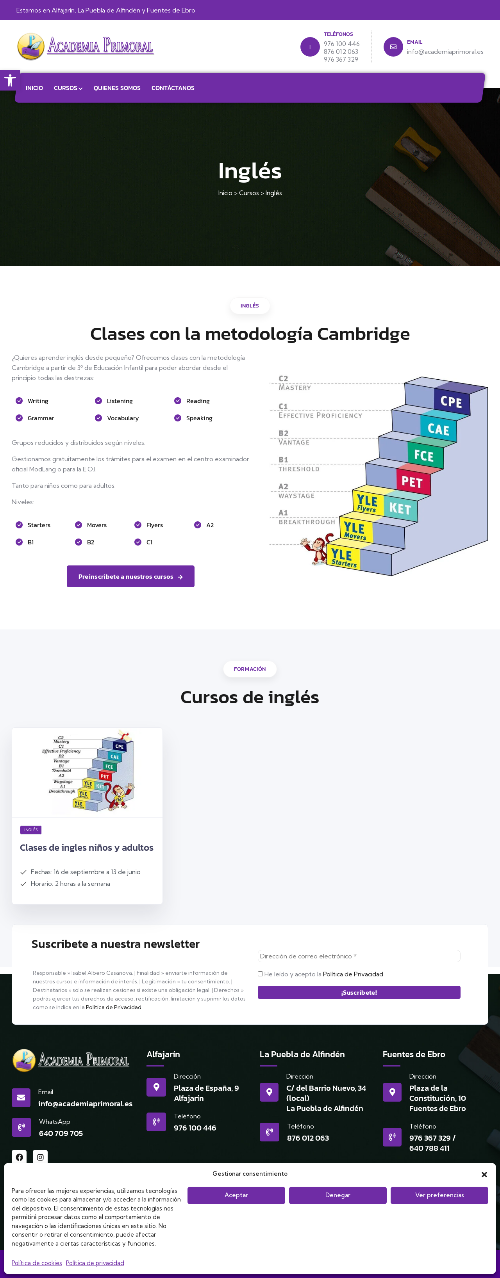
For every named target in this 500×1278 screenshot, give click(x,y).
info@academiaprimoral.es (85, 1103)
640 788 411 (429, 1148)
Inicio (34, 87)
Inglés (31, 830)
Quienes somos (117, 87)
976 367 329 (430, 1138)
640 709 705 (61, 1133)
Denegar (337, 1195)
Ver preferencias (439, 1195)
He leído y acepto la (320, 974)
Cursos (65, 87)
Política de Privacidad (113, 1007)
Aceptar (236, 1195)
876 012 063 (308, 1138)
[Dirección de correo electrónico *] (359, 956)
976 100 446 (195, 1128)
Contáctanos (173, 87)
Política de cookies (37, 1263)
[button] (10, 80)
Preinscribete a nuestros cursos (131, 576)
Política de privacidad (95, 1263)
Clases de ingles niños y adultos (87, 847)
